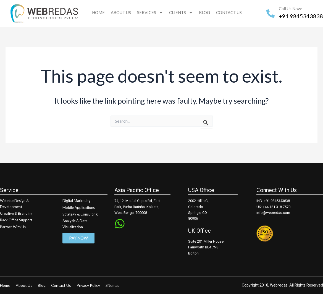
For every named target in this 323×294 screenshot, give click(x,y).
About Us (121, 12)
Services (150, 12)
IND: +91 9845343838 (273, 201)
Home (98, 12)
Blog (204, 12)
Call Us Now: (290, 8)
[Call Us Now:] (270, 13)
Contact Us (229, 12)
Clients (181, 12)
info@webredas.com (273, 213)
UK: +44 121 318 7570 (273, 207)
